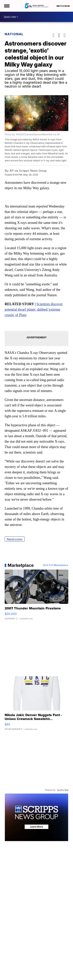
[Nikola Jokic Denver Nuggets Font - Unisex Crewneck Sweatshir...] (37, 705)
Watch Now (63, 6)
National (14, 34)
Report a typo (14, 539)
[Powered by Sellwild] (62, 790)
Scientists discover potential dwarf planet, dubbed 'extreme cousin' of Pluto (34, 309)
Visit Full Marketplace (55, 565)
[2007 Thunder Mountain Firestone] (37, 597)
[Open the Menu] (6, 6)
